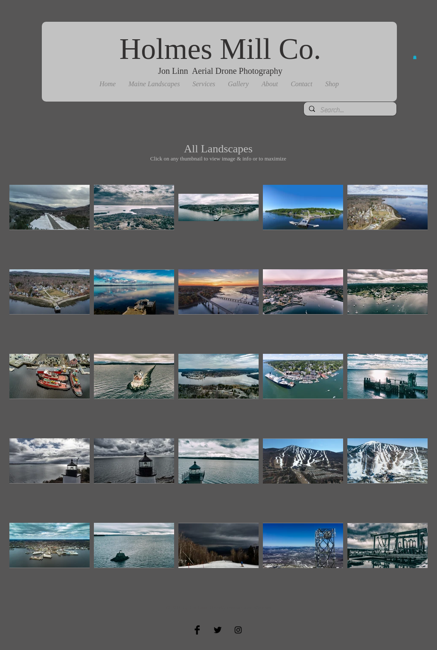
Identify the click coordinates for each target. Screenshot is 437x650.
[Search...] (349, 110)
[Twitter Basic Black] (217, 630)
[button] (154, 84)
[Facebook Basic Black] (197, 630)
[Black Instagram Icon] (238, 630)
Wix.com (262, 608)
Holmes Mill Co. (220, 48)
